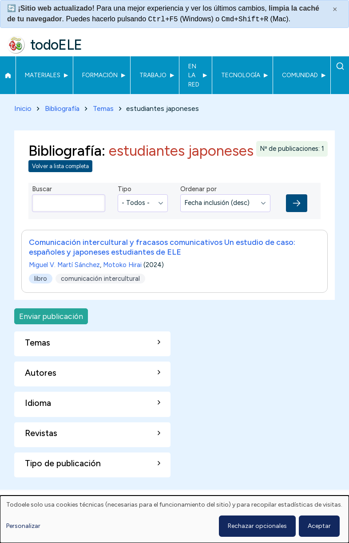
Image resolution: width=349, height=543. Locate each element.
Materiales (42, 75)
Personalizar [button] (23, 526)
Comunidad (300, 75)
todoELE (56, 45)
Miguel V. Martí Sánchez (64, 265)
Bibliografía (62, 108)
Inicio (8, 75)
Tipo (124, 189)
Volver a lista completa (60, 166)
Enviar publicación (51, 316)
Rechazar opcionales (257, 526)
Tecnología (240, 75)
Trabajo (153, 75)
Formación (100, 75)
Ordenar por (198, 189)
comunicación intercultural (100, 278)
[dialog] (174, 519)
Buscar (340, 66)
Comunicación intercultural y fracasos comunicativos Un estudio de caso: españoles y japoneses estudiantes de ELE (162, 246)
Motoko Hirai (122, 265)
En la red (193, 75)
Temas (103, 108)
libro (40, 278)
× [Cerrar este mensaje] (335, 9)
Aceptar (319, 526)
